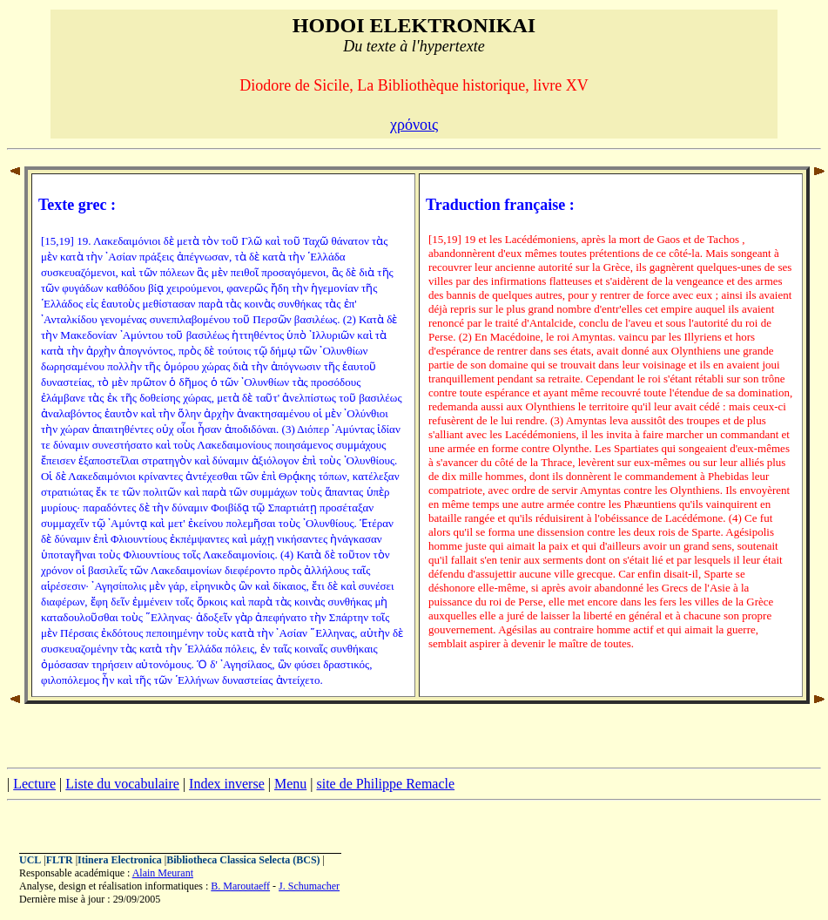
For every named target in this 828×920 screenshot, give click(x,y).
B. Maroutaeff (240, 886)
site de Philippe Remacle (385, 783)
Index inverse (227, 783)
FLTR (59, 860)
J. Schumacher (309, 886)
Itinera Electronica (119, 860)
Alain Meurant (162, 873)
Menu (290, 783)
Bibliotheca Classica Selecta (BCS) (243, 860)
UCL (30, 860)
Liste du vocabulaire (122, 783)
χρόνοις (414, 124)
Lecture (34, 783)
